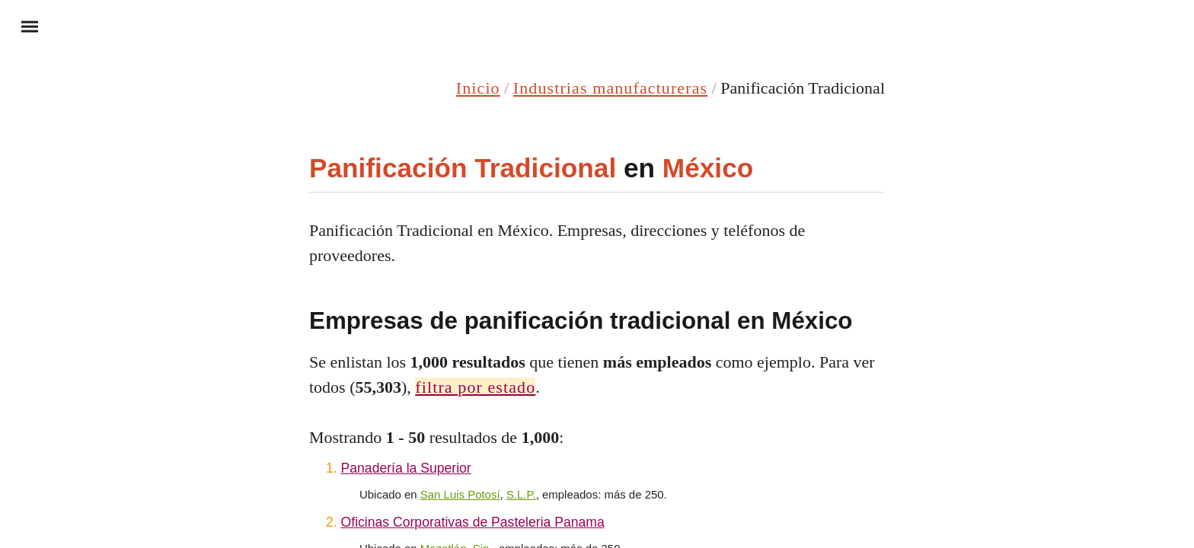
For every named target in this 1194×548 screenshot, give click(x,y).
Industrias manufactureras (610, 87)
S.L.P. (521, 494)
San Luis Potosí (460, 494)
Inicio (478, 87)
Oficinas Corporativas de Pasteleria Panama (473, 522)
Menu (23, 26)
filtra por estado (475, 387)
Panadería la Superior (406, 468)
